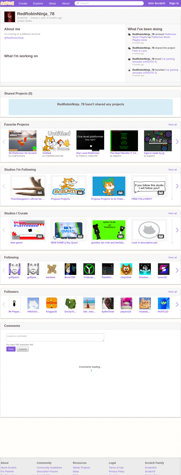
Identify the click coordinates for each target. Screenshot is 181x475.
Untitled (46, 153)
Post (10, 349)
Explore (38, 3)
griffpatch (14, 277)
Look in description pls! (145, 242)
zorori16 (162, 277)
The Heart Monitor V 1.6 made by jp (124, 153)
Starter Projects (81, 467)
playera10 (125, 311)
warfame (50, 277)
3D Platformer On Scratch (23, 153)
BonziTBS (70, 277)
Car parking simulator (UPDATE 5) (153, 60)
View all (172, 124)
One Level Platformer (88, 153)
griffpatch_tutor (33, 277)
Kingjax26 (51, 311)
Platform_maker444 (88, 156)
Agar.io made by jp (154, 153)
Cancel (23, 349)
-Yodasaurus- (89, 277)
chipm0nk (125, 277)
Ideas (52, 3)
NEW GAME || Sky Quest (64, 242)
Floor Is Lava (139, 50)
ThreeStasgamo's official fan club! (28, 199)
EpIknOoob (108, 311)
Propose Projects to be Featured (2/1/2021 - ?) (108, 199)
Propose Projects (60, 199)
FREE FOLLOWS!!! (142, 199)
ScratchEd (150, 467)
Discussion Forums (47, 471)
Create (23, 3)
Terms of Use (116, 467)
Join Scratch (156, 3)
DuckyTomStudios (71, 311)
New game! (17, 242)
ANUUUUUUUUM (33, 311)
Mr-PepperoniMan (15, 311)
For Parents (7, 471)
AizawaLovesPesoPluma (145, 311)
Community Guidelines (49, 467)
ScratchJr (150, 471)
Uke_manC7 (89, 311)
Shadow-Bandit (145, 277)
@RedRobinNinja (14, 37)
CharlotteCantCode (54, 156)
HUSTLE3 (163, 311)
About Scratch (9, 467)
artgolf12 (117, 156)
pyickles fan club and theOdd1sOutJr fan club (108, 242)
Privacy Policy (117, 471)
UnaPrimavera (18, 156)
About (66, 3)
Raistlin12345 (108, 277)
